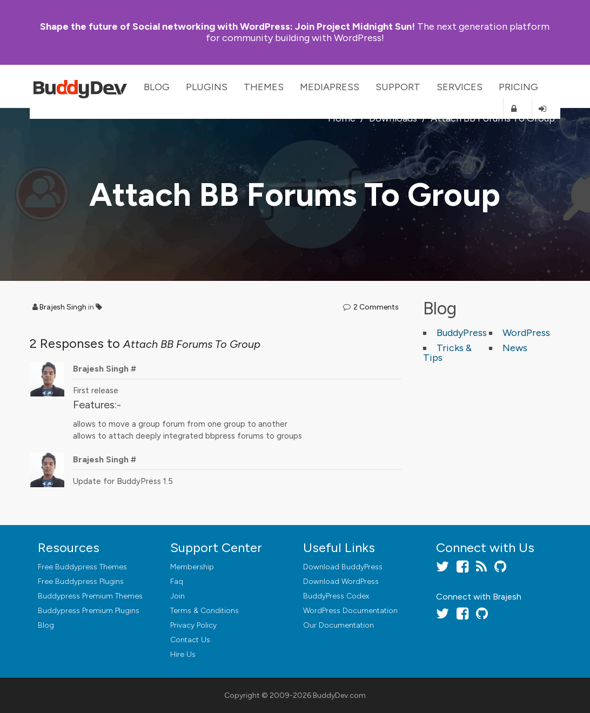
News (514, 348)
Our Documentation (338, 625)
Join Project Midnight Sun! (227, 26)
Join (177, 596)
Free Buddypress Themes (82, 566)
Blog (157, 87)
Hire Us (183, 654)
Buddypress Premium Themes (90, 596)
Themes (264, 87)
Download (343, 566)
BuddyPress (462, 333)
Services (459, 87)
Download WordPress (341, 581)
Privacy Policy (193, 625)
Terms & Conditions (204, 610)
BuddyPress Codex (336, 596)
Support (398, 87)
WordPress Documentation (350, 610)
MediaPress (329, 87)
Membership (192, 566)
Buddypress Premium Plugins (88, 610)
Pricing (518, 87)
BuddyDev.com (339, 695)
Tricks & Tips (447, 353)
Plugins (206, 87)
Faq (176, 581)
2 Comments (376, 307)
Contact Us (190, 639)
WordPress (526, 333)
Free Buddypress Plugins (81, 581)
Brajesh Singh (62, 307)
